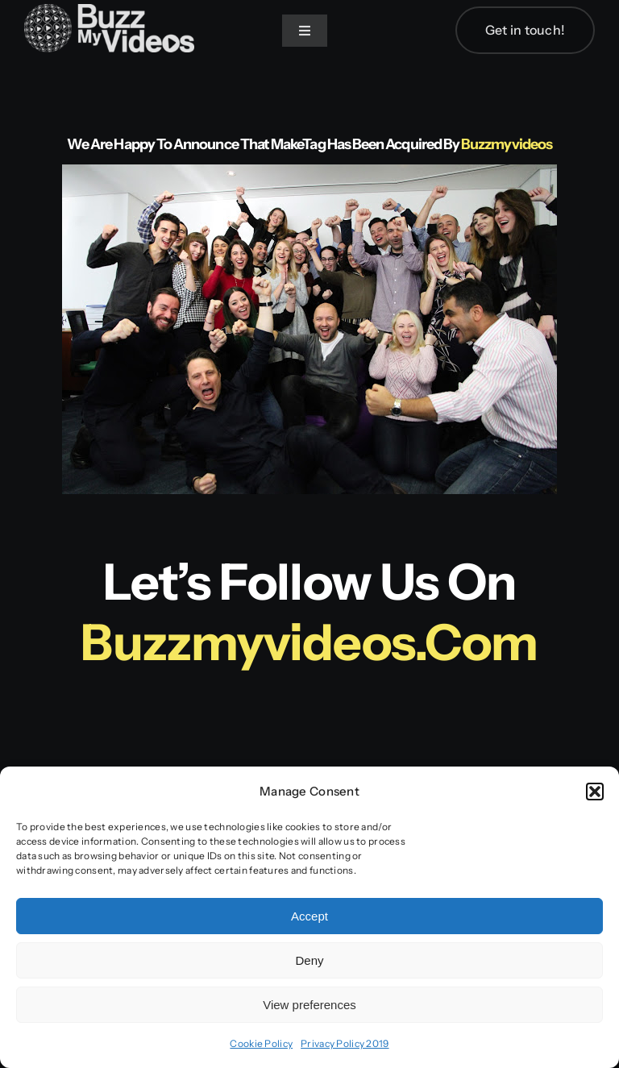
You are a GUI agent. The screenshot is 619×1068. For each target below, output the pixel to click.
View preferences (309, 1005)
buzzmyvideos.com (309, 642)
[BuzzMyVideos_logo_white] (109, 11)
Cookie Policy (261, 1043)
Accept (309, 916)
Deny (309, 960)
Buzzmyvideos (506, 144)
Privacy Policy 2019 (344, 1043)
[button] (595, 791)
